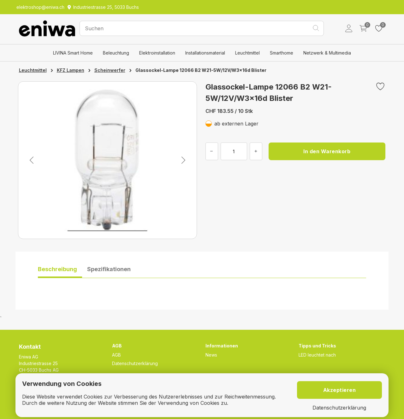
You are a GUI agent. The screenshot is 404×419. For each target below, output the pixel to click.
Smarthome (281, 52)
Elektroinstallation (157, 52)
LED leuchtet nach (317, 355)
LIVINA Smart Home (73, 52)
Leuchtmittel (247, 52)
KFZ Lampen (70, 70)
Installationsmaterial (205, 52)
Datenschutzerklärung (135, 363)
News (211, 355)
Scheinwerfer (109, 70)
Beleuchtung (116, 52)
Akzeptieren (339, 390)
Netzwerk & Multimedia (327, 52)
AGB (116, 355)
